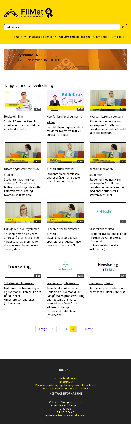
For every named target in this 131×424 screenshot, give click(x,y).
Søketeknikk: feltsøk (102, 229)
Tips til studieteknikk (60, 169)
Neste (89, 329)
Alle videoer (101, 37)
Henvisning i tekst (101, 283)
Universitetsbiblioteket (74, 37)
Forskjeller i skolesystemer (21, 229)
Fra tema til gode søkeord (63, 283)
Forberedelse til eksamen (63, 229)
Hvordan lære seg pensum (106, 116)
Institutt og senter (41, 37)
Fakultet (18, 37)
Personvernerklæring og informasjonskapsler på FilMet (65, 385)
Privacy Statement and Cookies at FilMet (65, 388)
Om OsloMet (65, 381)
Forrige (42, 329)
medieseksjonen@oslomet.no (69, 415)
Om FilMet (118, 37)
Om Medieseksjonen (65, 378)
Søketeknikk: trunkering (19, 283)
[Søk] (62, 27)
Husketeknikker (14, 116)
